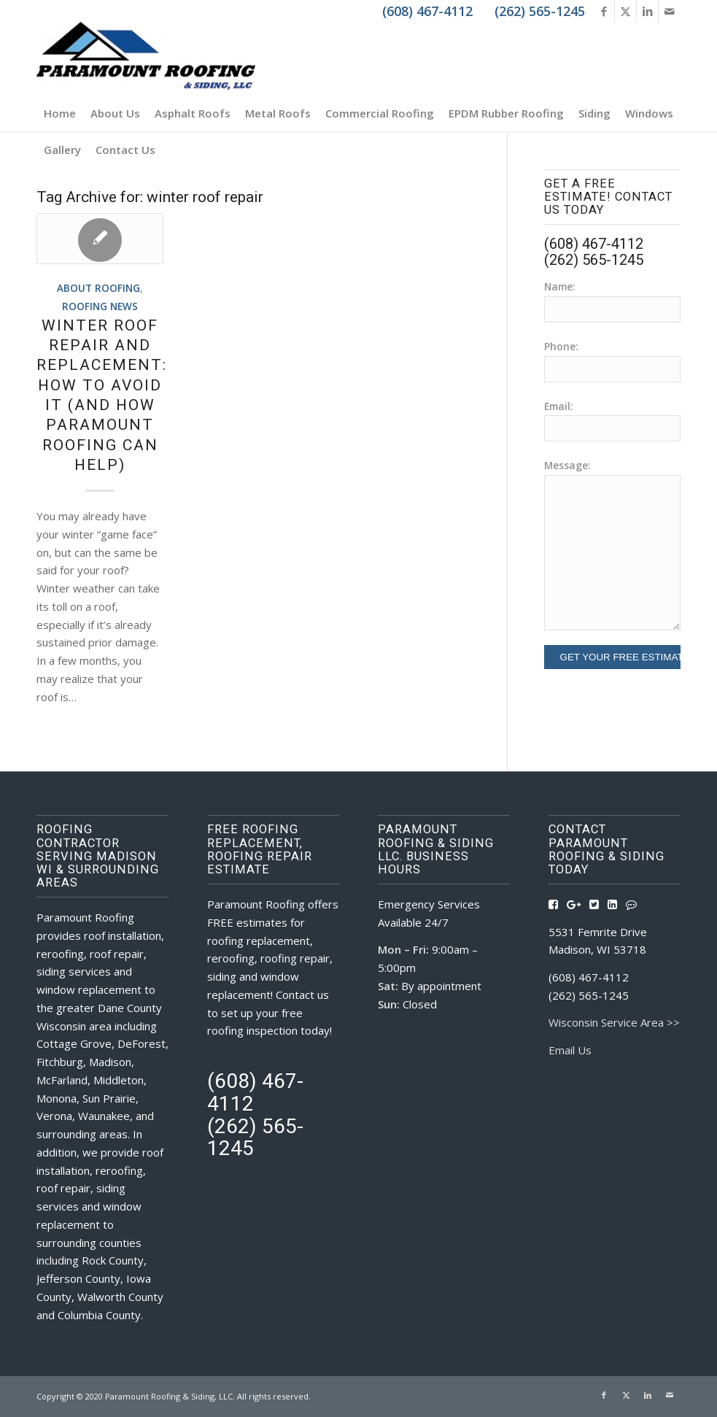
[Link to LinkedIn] (647, 11)
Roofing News (100, 306)
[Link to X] (625, 11)
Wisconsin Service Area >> (614, 1022)
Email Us (570, 1050)
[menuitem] (59, 113)
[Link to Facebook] (603, 11)
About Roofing (98, 288)
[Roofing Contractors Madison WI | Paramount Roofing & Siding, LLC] (145, 58)
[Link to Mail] (670, 11)
